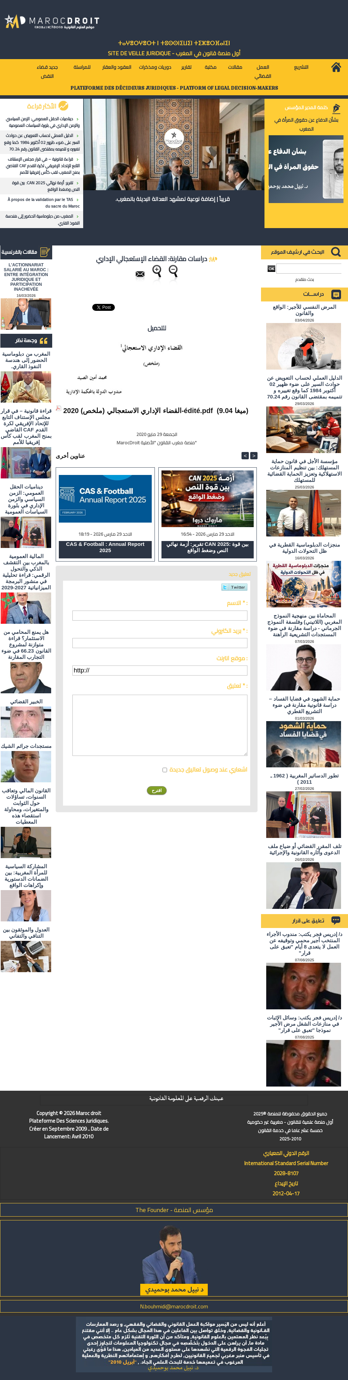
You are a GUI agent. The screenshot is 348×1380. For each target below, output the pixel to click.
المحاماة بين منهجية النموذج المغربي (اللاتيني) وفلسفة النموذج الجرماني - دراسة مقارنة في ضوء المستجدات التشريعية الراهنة (304, 625)
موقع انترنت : (231, 658)
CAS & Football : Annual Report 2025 (105, 547)
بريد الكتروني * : (229, 630)
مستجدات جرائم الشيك (26, 746)
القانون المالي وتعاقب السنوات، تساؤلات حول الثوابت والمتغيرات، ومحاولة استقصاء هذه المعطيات (26, 806)
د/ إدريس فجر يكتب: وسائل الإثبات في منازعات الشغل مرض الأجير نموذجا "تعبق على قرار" (304, 1024)
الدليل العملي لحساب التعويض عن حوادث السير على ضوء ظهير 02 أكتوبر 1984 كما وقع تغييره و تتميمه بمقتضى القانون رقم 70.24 (42, 142)
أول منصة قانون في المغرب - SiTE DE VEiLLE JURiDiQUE (174, 53)
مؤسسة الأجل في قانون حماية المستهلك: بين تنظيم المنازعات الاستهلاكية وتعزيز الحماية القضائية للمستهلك (304, 470)
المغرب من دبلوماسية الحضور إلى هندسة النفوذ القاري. (43, 219)
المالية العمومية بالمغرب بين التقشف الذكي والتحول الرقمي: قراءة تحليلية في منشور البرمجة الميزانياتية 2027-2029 (26, 571)
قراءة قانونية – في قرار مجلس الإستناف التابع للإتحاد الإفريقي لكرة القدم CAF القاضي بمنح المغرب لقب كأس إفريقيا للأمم (43, 165)
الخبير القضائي (26, 701)
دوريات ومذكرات (155, 67)
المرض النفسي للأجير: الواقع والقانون (304, 310)
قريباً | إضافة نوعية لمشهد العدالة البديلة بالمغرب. (173, 199)
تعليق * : (237, 685)
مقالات (235, 67)
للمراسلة (81, 67)
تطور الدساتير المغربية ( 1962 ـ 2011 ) (304, 779)
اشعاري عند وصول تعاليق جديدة (208, 769)
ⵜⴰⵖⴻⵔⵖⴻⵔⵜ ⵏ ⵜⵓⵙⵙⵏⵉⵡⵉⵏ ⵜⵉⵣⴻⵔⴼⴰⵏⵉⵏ (174, 43)
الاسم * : (237, 602)
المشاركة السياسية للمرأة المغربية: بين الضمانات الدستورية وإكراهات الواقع (26, 875)
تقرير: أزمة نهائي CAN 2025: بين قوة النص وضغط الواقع (46, 186)
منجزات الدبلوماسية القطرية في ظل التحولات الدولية (304, 548)
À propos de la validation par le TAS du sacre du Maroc (44, 202)
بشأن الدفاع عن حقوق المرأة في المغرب (306, 124)
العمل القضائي (262, 72)
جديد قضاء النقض (47, 72)
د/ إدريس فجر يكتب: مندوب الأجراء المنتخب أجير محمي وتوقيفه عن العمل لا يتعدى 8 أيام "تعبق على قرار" (304, 943)
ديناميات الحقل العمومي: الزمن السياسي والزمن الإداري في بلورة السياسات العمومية (43, 122)
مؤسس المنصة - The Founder (174, 1210)
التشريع (301, 67)
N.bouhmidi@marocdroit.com (174, 1306)
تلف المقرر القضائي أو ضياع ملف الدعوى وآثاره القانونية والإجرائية (304, 849)
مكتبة (210, 67)
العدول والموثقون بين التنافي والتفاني (26, 933)
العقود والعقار (116, 67)
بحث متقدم (304, 279)
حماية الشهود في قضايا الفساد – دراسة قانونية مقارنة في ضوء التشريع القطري (304, 705)
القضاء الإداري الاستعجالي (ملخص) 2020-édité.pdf (138, 410)
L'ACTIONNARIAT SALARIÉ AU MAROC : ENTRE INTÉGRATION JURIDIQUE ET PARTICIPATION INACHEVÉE (26, 277)
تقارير (186, 67)
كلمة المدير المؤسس (306, 107)
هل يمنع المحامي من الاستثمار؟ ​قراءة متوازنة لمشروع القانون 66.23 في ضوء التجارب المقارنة (26, 644)
